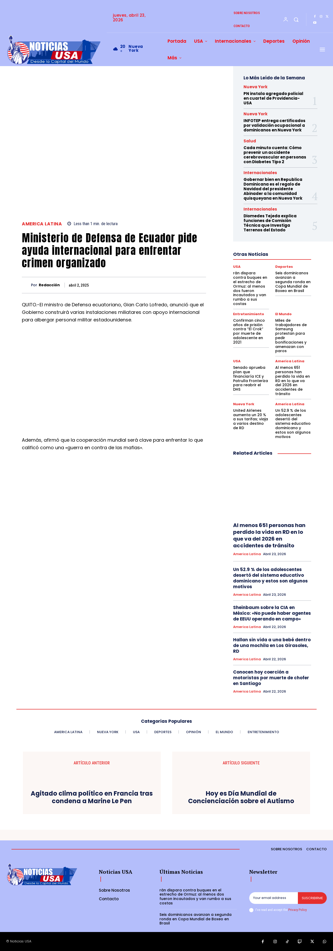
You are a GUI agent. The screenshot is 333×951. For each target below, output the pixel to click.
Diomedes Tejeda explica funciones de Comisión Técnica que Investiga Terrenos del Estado (270, 223)
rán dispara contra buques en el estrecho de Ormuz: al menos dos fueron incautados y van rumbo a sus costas (250, 288)
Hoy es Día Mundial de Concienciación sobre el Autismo (241, 797)
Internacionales (260, 173)
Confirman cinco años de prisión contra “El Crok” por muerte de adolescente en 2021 (249, 331)
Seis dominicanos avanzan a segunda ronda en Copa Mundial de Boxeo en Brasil (293, 281)
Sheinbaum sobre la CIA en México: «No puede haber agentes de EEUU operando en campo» (272, 613)
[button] (296, 19)
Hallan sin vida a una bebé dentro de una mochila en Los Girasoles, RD (272, 645)
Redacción (49, 285)
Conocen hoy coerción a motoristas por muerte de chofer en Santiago (271, 678)
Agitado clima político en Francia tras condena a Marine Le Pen (92, 797)
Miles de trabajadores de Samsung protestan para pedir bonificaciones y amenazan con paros (291, 336)
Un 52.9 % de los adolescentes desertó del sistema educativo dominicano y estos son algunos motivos (293, 423)
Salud (250, 141)
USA (237, 266)
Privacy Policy (297, 910)
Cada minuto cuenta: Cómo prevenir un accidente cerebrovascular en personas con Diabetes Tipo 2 (275, 154)
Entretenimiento (248, 314)
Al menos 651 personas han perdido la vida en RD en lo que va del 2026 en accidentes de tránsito (292, 380)
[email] (273, 898)
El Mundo (283, 314)
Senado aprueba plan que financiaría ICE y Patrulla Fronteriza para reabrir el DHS (250, 378)
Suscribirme (312, 898)
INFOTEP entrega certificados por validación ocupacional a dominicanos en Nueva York (274, 125)
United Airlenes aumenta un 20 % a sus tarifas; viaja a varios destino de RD (250, 419)
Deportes (284, 266)
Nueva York (255, 87)
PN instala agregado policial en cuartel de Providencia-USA (273, 98)
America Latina (42, 224)
